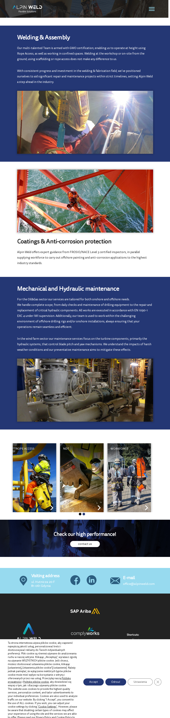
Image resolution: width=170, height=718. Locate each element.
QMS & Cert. (139, 649)
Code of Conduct (142, 667)
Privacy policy (140, 653)
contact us (85, 544)
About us (137, 640)
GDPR (136, 658)
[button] (80, 514)
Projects (137, 644)
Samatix (150, 714)
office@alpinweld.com (139, 584)
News (135, 662)
